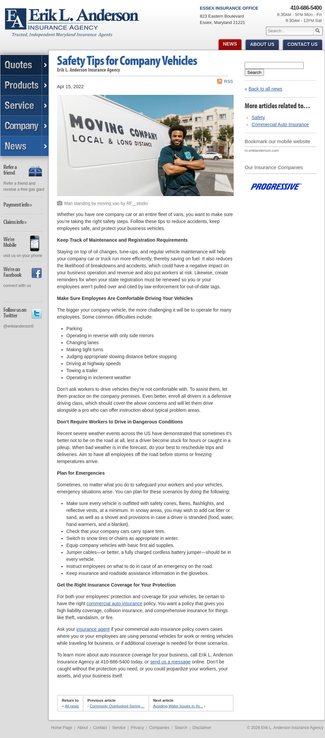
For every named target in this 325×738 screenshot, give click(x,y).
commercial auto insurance (114, 603)
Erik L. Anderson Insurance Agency (76, 26)
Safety (258, 117)
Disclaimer (202, 727)
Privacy (137, 727)
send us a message (170, 661)
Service (118, 727)
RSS (228, 81)
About (82, 727)
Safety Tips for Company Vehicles (127, 60)
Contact (100, 727)
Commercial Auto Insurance (280, 124)
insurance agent (93, 629)
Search (254, 72)
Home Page (61, 727)
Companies (159, 727)
